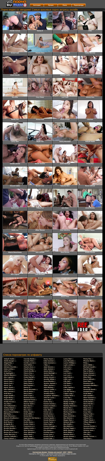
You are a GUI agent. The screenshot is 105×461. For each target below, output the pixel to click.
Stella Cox (87, 410)
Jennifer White (49, 379)
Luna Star (67, 397)
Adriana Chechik (10, 367)
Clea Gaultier (28, 379)
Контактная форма (40, 452)
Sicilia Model (88, 402)
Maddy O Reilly (69, 402)
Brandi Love (8, 420)
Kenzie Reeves (49, 420)
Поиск (65, 5)
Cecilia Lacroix (29, 363)
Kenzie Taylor (48, 422)
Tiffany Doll (87, 416)
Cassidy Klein (29, 361)
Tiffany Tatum (88, 420)
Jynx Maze (47, 399)
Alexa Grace (8, 379)
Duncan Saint (29, 404)
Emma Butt (28, 416)
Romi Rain (87, 381)
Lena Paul (67, 369)
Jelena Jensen (49, 377)
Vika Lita (86, 432)
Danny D (27, 387)
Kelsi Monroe (48, 416)
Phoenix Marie (88, 361)
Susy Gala (87, 412)
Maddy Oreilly (68, 404)
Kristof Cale (48, 438)
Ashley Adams (9, 408)
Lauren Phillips (69, 363)
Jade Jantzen (48, 369)
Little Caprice (68, 387)
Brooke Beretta (9, 428)
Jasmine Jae (48, 375)
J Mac (46, 365)
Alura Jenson (9, 391)
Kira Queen (48, 430)
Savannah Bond (89, 389)
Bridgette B (8, 424)
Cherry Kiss (28, 373)
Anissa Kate (8, 399)
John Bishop (48, 387)
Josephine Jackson (51, 395)
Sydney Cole (88, 414)
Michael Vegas (68, 428)
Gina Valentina (29, 432)
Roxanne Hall (88, 383)
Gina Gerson (28, 430)
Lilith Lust (67, 379)
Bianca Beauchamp (11, 412)
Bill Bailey (7, 414)
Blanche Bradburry (11, 418)
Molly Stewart (68, 430)
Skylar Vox (87, 406)
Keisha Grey (48, 414)
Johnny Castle (49, 389)
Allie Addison (9, 389)
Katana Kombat (49, 406)
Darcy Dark (28, 393)
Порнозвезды (79, 5)
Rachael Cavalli (89, 367)
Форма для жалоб (55, 452)
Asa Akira (7, 404)
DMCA (70, 452)
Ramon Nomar (88, 373)
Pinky (85, 363)
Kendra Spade (49, 418)
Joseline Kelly (49, 393)
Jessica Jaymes (49, 383)
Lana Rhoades (68, 361)
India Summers (49, 363)
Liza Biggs (67, 389)
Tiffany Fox (87, 418)
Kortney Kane (49, 432)
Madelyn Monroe (69, 406)
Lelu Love (67, 367)
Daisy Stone (28, 383)
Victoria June (88, 430)
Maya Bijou (67, 414)
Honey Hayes (48, 359)
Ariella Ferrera (9, 402)
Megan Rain (67, 420)
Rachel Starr (87, 369)
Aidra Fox (7, 371)
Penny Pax (87, 359)
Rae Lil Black (88, 371)
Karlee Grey (48, 402)
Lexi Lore (66, 375)
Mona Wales (67, 432)
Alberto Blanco (9, 375)
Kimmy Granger (49, 426)
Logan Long (67, 393)
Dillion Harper (29, 402)
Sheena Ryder (88, 399)
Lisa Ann (66, 385)
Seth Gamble (88, 395)
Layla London (68, 365)
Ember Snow (28, 412)
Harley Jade (28, 436)
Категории (37, 5)
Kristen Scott (48, 436)
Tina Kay (86, 424)
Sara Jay (86, 387)
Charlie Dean (28, 369)
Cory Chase (28, 381)
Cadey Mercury (9, 434)
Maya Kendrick (68, 416)
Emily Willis (28, 414)
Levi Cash (67, 373)
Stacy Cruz (87, 408)
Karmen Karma (49, 404)
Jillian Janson (49, 385)
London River (68, 395)
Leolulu (66, 371)
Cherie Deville (29, 371)
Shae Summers (88, 397)
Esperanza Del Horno (31, 418)
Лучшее (51, 5)
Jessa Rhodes (49, 381)
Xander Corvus (88, 436)
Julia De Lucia (49, 397)
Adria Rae (7, 365)
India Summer (49, 361)
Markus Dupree (69, 412)
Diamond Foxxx (29, 399)
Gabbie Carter (29, 428)
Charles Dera (28, 367)
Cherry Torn (28, 375)
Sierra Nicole (88, 404)
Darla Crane (28, 395)
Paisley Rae (67, 438)
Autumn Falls (9, 410)
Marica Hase (67, 410)
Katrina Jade (48, 408)
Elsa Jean (27, 410)
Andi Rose (7, 393)
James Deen (48, 371)
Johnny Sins (48, 391)
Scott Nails (87, 393)
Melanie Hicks (68, 422)
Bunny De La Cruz (10, 432)
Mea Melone (67, 418)
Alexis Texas (8, 387)
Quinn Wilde (87, 365)
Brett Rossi (8, 422)
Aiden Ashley (8, 369)
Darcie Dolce (28, 391)
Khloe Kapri (48, 424)
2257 (64, 452)
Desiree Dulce (29, 397)
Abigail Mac (8, 363)
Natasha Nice (68, 434)
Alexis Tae (7, 385)
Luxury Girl (67, 399)
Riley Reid (87, 377)
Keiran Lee (47, 412)
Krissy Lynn (48, 434)
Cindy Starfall (29, 377)
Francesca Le (29, 426)
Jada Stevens (48, 367)
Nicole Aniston (68, 436)
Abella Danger (9, 361)
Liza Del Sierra (68, 391)
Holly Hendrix (29, 438)
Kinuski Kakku (49, 428)
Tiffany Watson (88, 422)
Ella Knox (27, 408)
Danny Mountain (30, 389)
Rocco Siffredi (88, 379)
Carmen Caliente (10, 436)
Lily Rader (67, 383)
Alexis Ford (8, 383)
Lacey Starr (67, 359)
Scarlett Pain (88, 391)
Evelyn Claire (28, 424)
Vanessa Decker (89, 426)
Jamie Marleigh (49, 373)
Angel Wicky (8, 397)
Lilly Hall (66, 381)
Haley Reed (28, 434)
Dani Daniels (28, 385)
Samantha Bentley (90, 385)
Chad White (28, 365)
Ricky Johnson (88, 375)
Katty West (47, 410)
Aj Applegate (8, 373)
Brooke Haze (8, 430)
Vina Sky (86, 434)
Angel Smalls (8, 395)
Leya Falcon (67, 377)
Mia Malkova (67, 426)
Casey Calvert (9, 438)
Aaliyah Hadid (9, 359)
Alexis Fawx (8, 381)
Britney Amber (9, 426)
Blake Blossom (9, 416)
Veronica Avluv (88, 428)
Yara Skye (87, 438)
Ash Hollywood (9, 406)
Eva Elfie (27, 420)
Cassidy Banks (29, 359)
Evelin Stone (28, 422)
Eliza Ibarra (28, 406)
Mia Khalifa (67, 424)
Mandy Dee (67, 408)
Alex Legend (8, 377)
